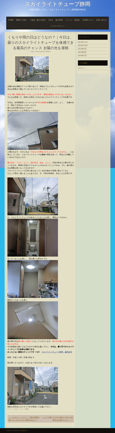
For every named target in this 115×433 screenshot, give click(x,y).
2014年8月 (82, 52)
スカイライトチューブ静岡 (57, 4)
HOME (10, 20)
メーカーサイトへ (57, 26)
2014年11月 (83, 42)
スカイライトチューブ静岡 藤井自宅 (57, 352)
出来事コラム (87, 20)
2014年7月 (82, 56)
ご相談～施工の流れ (38, 20)
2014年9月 (82, 49)
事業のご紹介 (21, 20)
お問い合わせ (101, 20)
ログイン (81, 68)
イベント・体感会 (72, 20)
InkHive (24, 430)
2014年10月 (83, 45)
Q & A (50, 20)
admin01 (48, 51)
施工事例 (59, 20)
